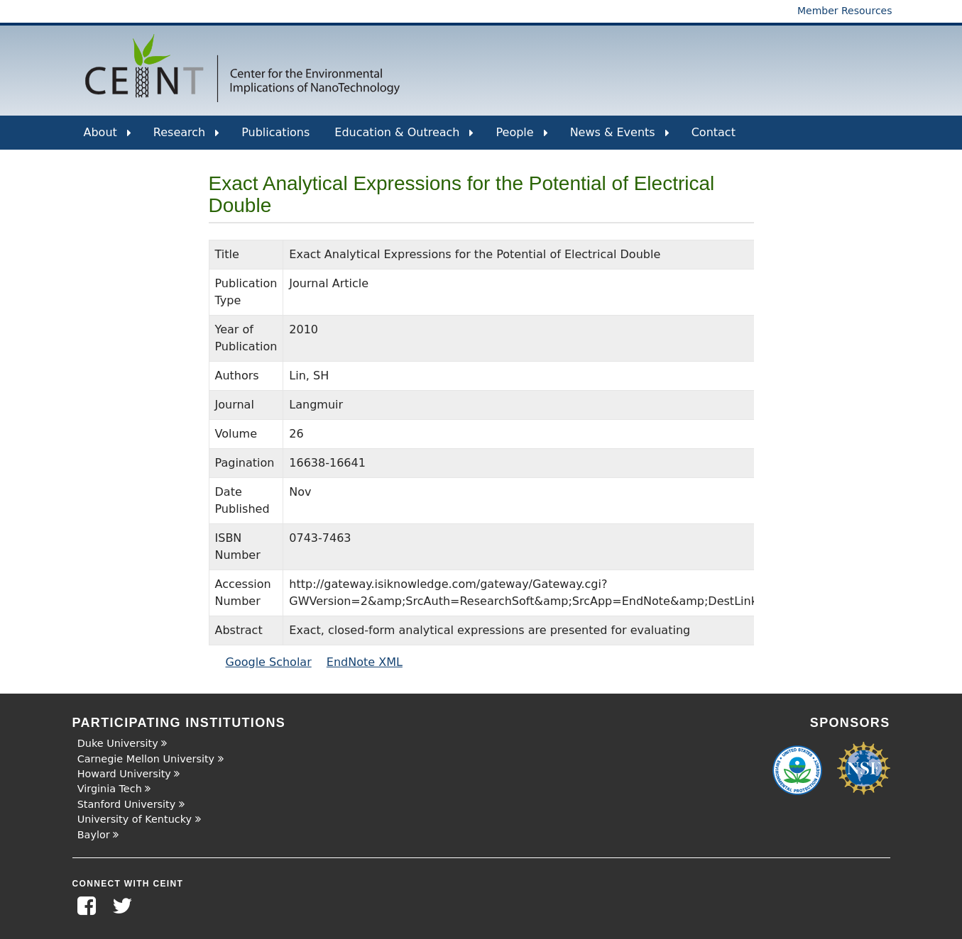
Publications (275, 132)
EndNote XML (365, 662)
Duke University (117, 743)
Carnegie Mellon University (145, 759)
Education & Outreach (404, 138)
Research (186, 138)
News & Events (619, 138)
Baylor (93, 834)
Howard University (124, 773)
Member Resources (844, 10)
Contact (714, 132)
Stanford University (126, 804)
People (521, 138)
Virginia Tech (109, 788)
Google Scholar (269, 662)
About (107, 138)
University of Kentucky (134, 819)
